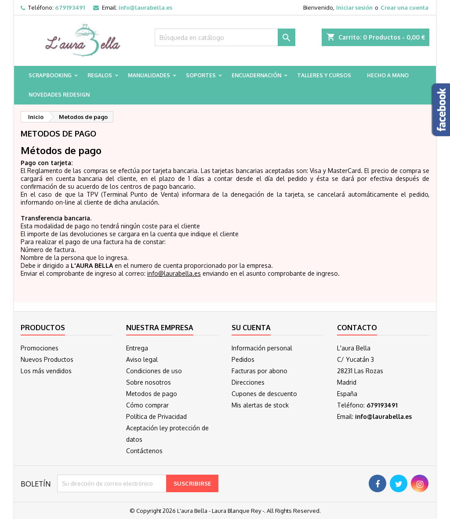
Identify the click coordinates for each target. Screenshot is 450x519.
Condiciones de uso (154, 371)
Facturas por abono (259, 371)
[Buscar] (225, 37)
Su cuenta (251, 327)
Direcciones (248, 382)
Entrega (137, 348)
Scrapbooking (50, 75)
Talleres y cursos (324, 75)
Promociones (39, 348)
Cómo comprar (147, 405)
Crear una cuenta (404, 7)
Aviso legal (142, 359)
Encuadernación (256, 75)
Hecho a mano (388, 75)
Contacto (357, 327)
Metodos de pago (151, 393)
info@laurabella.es (145, 7)
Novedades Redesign (59, 94)
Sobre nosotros (148, 382)
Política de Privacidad (156, 416)
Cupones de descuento (264, 393)
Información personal (262, 348)
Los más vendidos (46, 371)
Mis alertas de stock (260, 405)
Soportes (201, 75)
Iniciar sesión (354, 7)
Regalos (99, 75)
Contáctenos (144, 450)
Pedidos (243, 359)
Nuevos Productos (47, 359)
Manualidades (149, 75)
